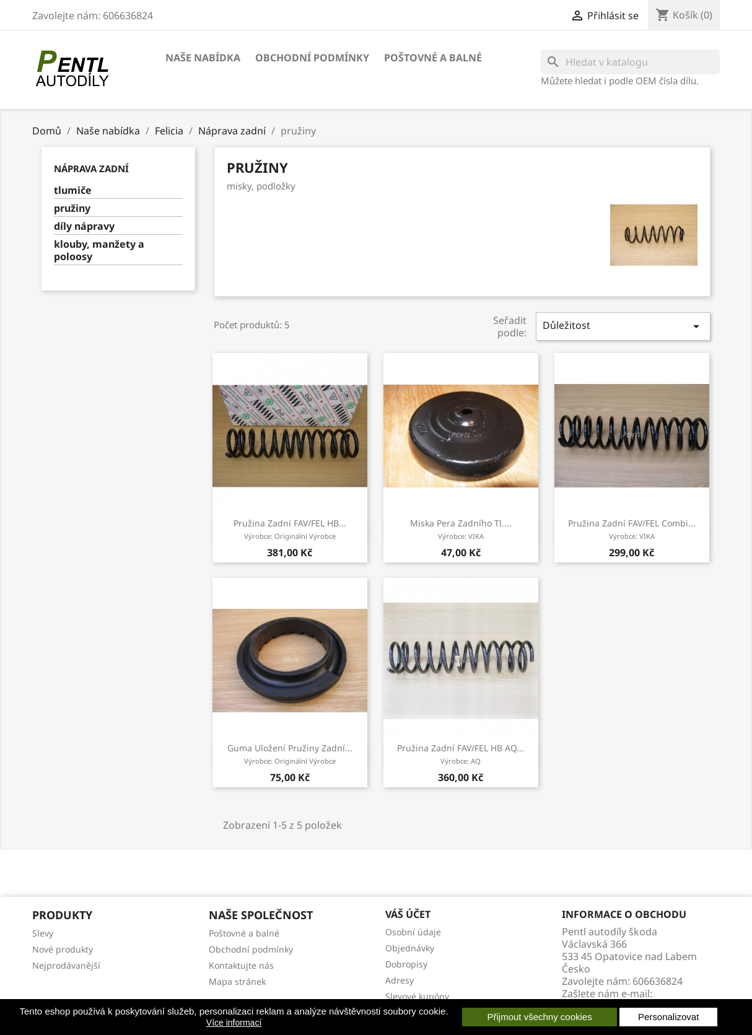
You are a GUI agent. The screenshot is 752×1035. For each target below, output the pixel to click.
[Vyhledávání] (630, 62)
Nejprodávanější (66, 965)
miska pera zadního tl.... (461, 529)
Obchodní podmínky (312, 57)
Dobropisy (406, 964)
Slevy (42, 933)
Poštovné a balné (433, 57)
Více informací (233, 1023)
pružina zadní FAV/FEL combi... (632, 529)
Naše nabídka (202, 57)
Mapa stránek (237, 981)
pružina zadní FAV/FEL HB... (290, 529)
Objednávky (409, 948)
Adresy (399, 980)
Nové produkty (62, 949)
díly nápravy (84, 226)
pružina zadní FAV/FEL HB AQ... (460, 754)
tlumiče (73, 190)
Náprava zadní (91, 168)
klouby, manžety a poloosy (99, 250)
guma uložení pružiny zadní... (289, 754)
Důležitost (623, 326)
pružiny (72, 208)
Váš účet (408, 914)
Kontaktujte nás (241, 965)
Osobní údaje (413, 932)
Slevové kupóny (417, 996)
